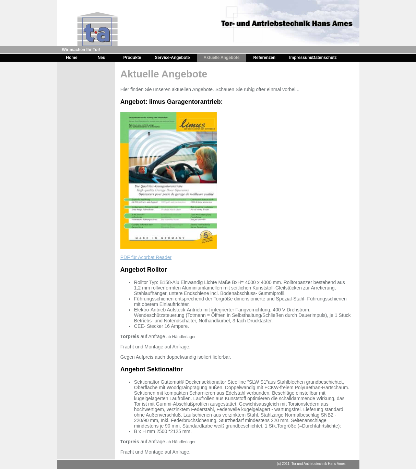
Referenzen (264, 57)
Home (71, 57)
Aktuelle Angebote (222, 57)
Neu (102, 57)
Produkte (132, 57)
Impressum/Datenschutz (313, 57)
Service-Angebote (172, 57)
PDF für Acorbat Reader (145, 257)
